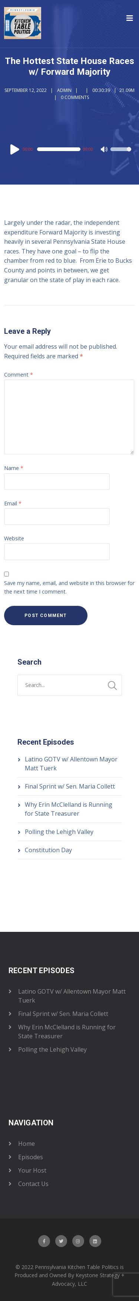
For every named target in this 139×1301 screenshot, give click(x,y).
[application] (69, 149)
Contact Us (33, 1184)
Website (14, 538)
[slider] (58, 149)
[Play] (16, 149)
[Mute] (104, 150)
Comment (18, 374)
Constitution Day (48, 850)
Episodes (30, 1157)
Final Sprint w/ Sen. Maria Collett (70, 786)
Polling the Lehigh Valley (59, 832)
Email (12, 503)
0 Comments (75, 97)
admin (64, 90)
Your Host (32, 1170)
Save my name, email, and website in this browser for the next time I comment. (69, 587)
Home (26, 1143)
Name (13, 468)
